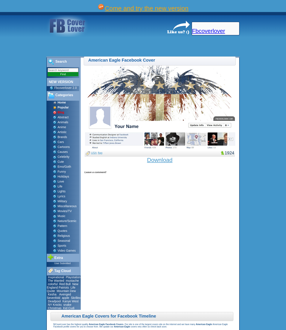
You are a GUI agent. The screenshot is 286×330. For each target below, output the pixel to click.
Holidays (63, 176)
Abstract (63, 117)
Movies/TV (65, 211)
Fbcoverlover (208, 31)
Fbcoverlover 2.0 (65, 88)
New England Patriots (62, 285)
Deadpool (54, 301)
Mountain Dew (66, 291)
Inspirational (56, 277)
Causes (63, 152)
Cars (61, 142)
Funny (62, 171)
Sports (62, 245)
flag (100, 152)
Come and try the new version (147, 8)
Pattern (62, 226)
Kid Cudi (69, 308)
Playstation (73, 277)
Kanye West (70, 301)
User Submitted (62, 263)
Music (61, 216)
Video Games (67, 250)
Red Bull (65, 284)
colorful (53, 284)
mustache (72, 280)
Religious (64, 235)
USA (94, 152)
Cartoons (64, 147)
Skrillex (76, 298)
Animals (63, 122)
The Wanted (56, 280)
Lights (61, 191)
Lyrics (61, 196)
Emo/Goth (64, 166)
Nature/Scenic (67, 221)
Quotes (62, 231)
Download (160, 160)
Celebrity (63, 156)
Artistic (62, 132)
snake (67, 304)
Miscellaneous (67, 206)
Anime (62, 127)
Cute (61, 161)
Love (61, 181)
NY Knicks (55, 304)
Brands (62, 137)
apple (65, 298)
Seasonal (64, 240)
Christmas (54, 308)
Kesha (52, 294)
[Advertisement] (78, 46)
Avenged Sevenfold (59, 296)
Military (62, 201)
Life (60, 186)
